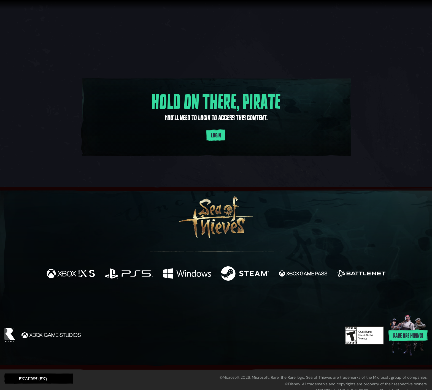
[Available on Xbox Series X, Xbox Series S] (70, 274)
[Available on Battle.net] (361, 274)
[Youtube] (214, 300)
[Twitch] (191, 300)
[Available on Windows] (187, 274)
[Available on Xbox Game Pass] (303, 274)
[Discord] (238, 301)
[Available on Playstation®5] (128, 274)
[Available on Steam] (245, 274)
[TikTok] (254, 300)
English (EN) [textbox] (33, 378)
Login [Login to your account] (216, 135)
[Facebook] (161, 299)
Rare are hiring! (408, 336)
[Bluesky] (269, 301)
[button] (38, 378)
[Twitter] (175, 300)
